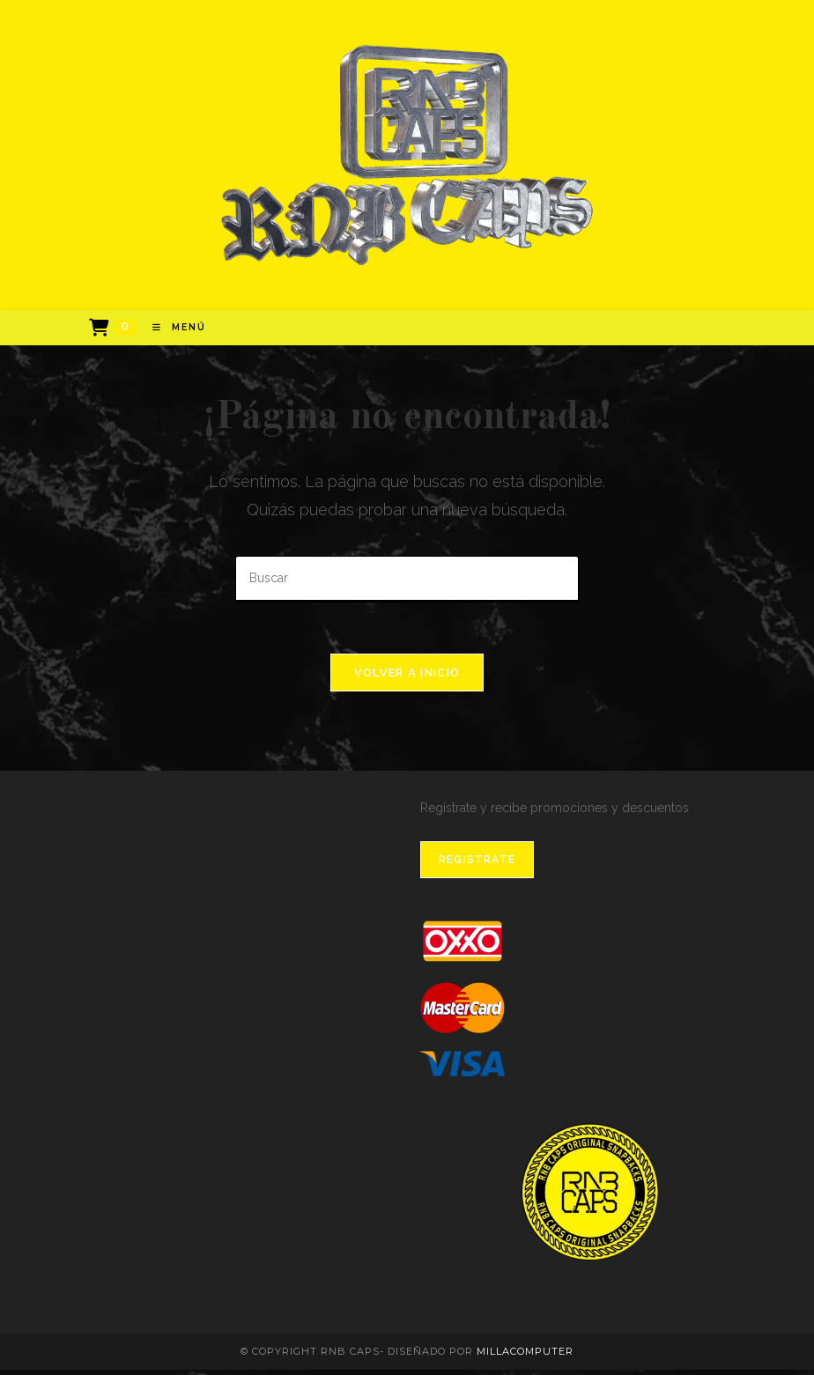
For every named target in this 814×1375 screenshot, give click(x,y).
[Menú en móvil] (172, 330)
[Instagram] (730, 333)
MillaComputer (525, 1356)
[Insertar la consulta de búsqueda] (407, 581)
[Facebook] (716, 333)
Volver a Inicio (407, 677)
